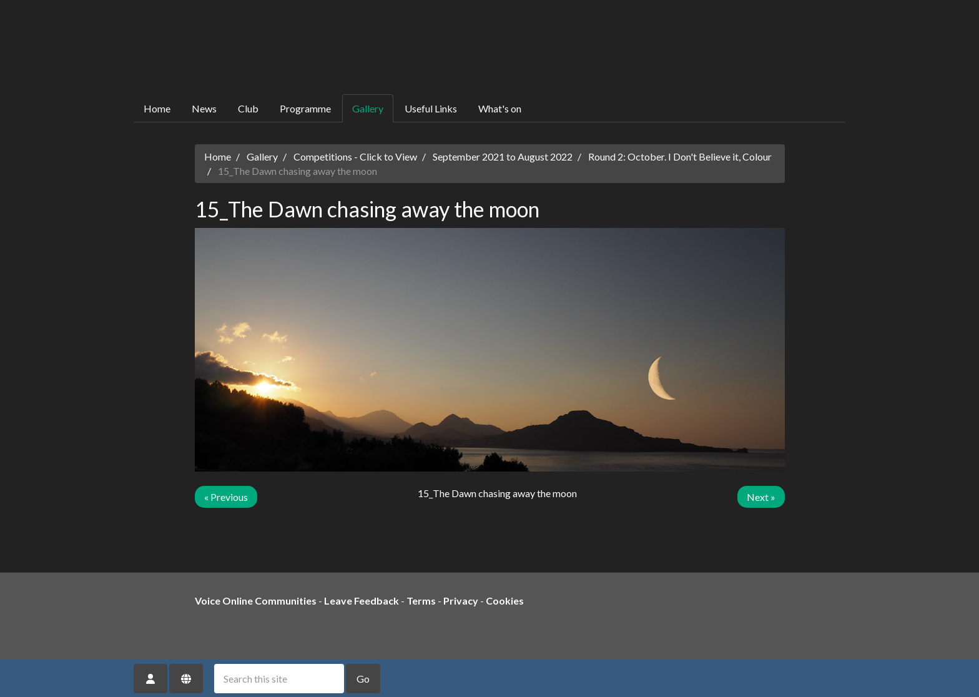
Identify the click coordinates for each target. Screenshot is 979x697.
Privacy (460, 600)
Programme (305, 108)
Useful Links (431, 108)
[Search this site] (279, 678)
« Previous (226, 497)
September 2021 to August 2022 (503, 156)
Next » (761, 497)
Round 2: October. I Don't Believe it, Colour (680, 156)
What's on (499, 108)
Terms (421, 600)
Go (363, 679)
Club (248, 108)
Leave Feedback (361, 600)
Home (157, 108)
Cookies (505, 600)
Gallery (367, 108)
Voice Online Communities (256, 600)
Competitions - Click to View (355, 156)
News (204, 108)
